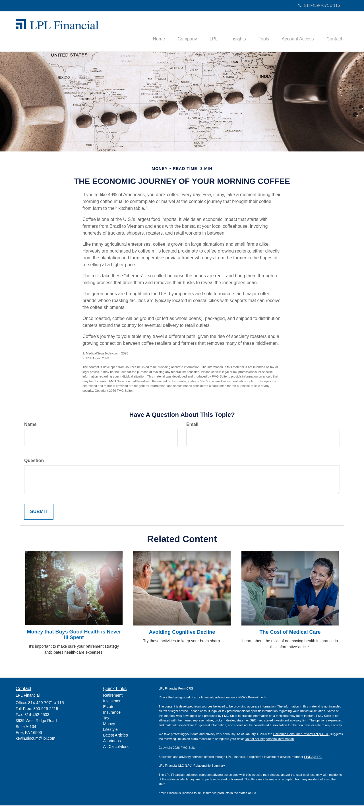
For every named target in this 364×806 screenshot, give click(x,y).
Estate (109, 707)
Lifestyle (110, 730)
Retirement (113, 696)
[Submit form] (38, 512)
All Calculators (116, 747)
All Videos (112, 741)
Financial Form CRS (179, 689)
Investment (113, 702)
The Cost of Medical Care (289, 633)
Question (34, 461)
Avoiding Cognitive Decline (182, 633)
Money (109, 724)
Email (192, 425)
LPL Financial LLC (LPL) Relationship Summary (192, 766)
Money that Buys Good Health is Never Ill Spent (74, 635)
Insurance (112, 713)
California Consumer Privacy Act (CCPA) (301, 735)
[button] (178, 32)
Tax (106, 719)
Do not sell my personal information (269, 739)
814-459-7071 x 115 (319, 5)
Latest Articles (115, 736)
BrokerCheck (257, 698)
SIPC (318, 757)
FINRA (308, 757)
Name (30, 425)
